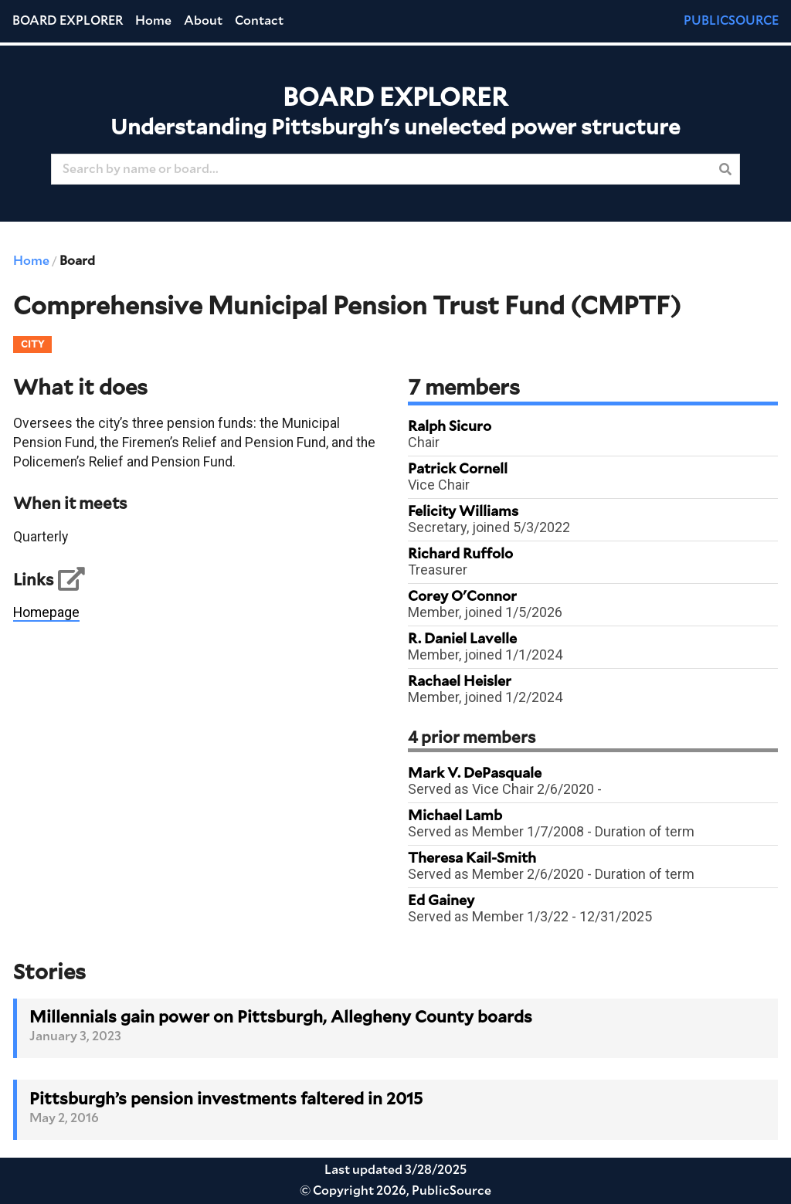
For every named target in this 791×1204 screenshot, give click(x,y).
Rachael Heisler (459, 682)
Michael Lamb (455, 816)
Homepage (46, 612)
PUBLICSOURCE (731, 21)
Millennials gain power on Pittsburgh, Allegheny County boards (280, 1017)
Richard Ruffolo (460, 554)
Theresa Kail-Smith (472, 859)
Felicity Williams (463, 512)
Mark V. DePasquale (474, 774)
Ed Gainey (441, 901)
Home (153, 21)
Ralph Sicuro (449, 427)
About (203, 21)
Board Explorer (67, 21)
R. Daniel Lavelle (462, 639)
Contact (259, 21)
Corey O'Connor (462, 597)
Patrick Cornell (458, 470)
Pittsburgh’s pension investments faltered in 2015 (226, 1099)
